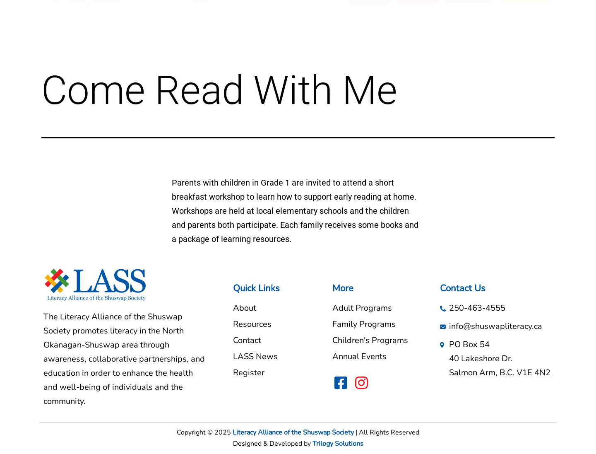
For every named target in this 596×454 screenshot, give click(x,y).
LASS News (318, 30)
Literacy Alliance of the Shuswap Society (293, 432)
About (231, 30)
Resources (270, 30)
